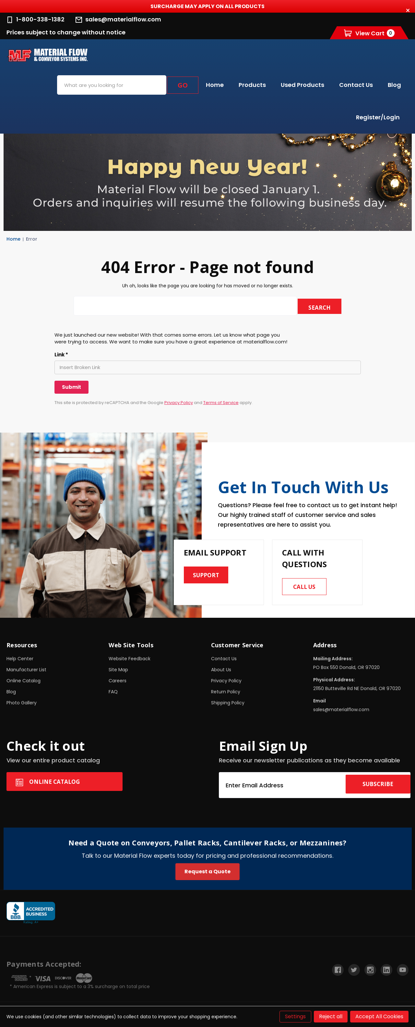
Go (183, 85)
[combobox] (111, 85)
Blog (394, 85)
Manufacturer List (26, 672)
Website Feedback (129, 661)
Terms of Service (221, 403)
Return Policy (225, 694)
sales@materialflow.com (118, 19)
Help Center (19, 661)
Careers (117, 683)
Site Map (118, 672)
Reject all (330, 1016)
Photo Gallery (21, 705)
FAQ (113, 694)
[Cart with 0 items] (369, 33)
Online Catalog (23, 683)
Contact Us (356, 85)
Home (215, 85)
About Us (221, 672)
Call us (306, 588)
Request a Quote (207, 874)
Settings (295, 1016)
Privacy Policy (178, 403)
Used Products (302, 85)
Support (208, 576)
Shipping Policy (227, 705)
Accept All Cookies (379, 1016)
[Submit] (71, 387)
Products (252, 85)
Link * (61, 355)
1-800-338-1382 (35, 19)
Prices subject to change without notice (65, 32)
